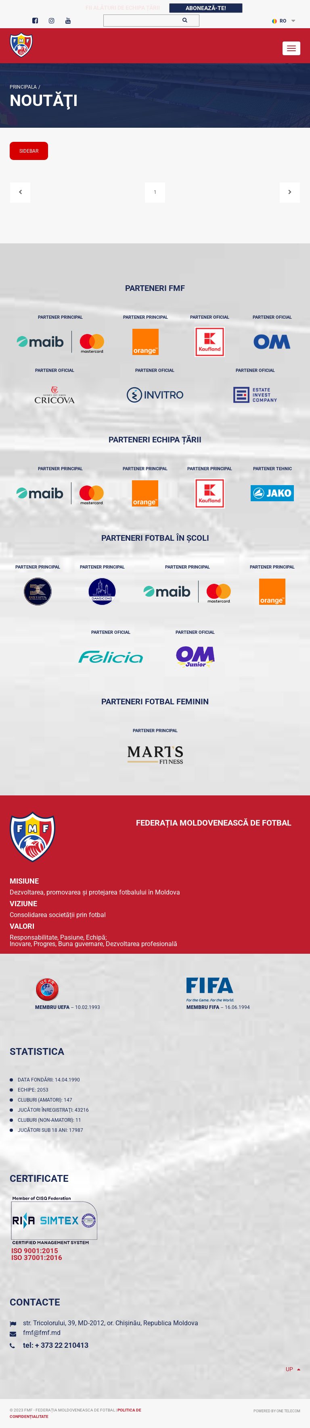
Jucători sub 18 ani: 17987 (52, 1130)
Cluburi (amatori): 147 (46, 1100)
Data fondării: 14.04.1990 (50, 1080)
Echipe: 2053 (34, 1090)
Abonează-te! (206, 8)
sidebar (28, 151)
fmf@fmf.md (42, 1333)
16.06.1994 (237, 1007)
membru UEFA (52, 1007)
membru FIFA (202, 1007)
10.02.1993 (87, 1007)
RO (279, 21)
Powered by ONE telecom (276, 1411)
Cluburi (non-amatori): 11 (51, 1120)
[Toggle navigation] (291, 48)
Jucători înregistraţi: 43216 (54, 1110)
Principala (23, 87)
